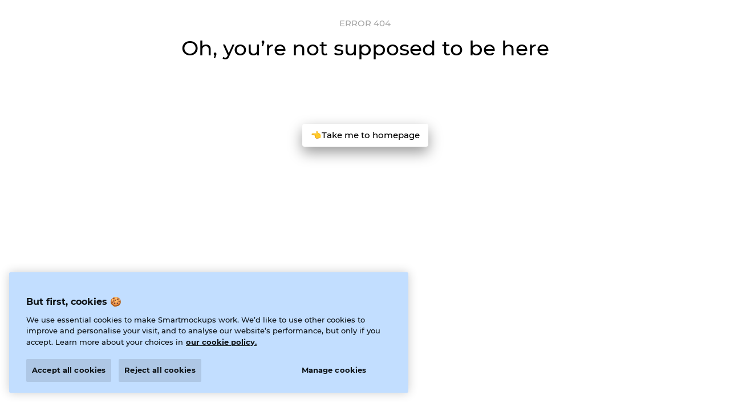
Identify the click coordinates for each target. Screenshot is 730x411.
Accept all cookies (69, 369)
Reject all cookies (159, 369)
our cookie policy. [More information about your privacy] (221, 341)
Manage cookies (334, 369)
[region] (208, 332)
